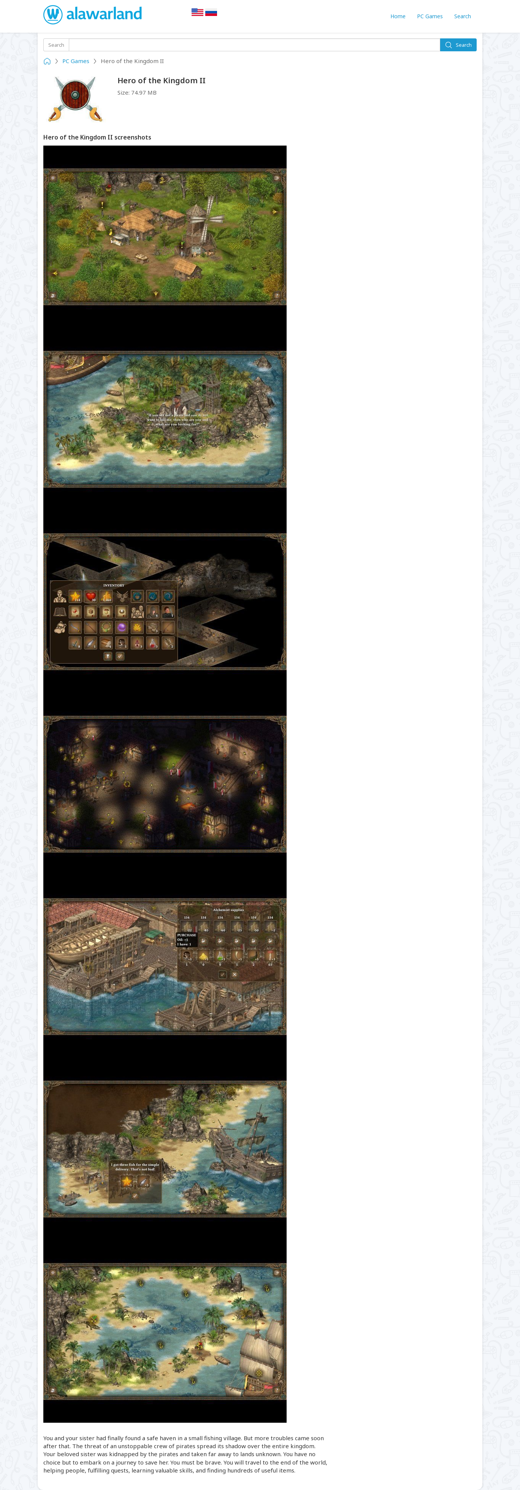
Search (462, 16)
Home (398, 16)
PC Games (430, 16)
